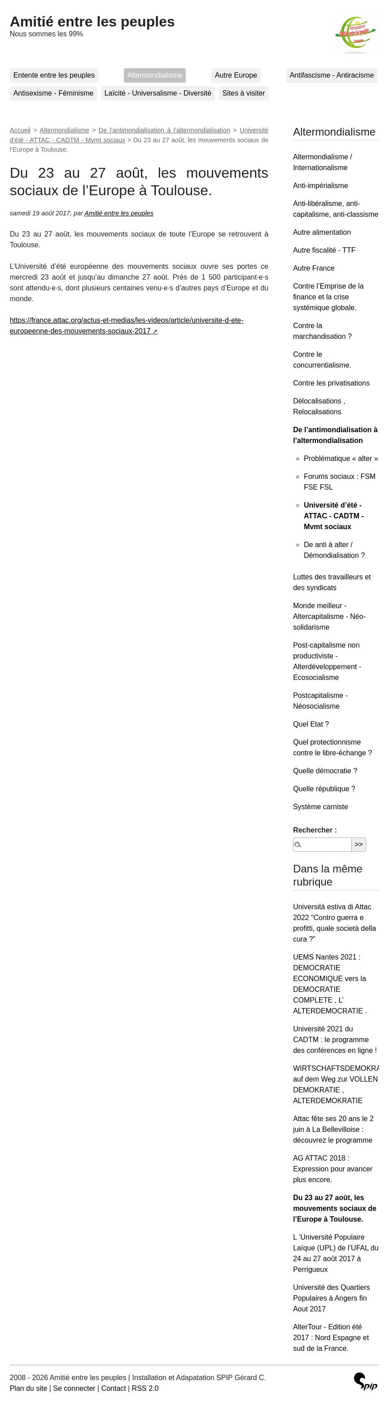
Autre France (313, 268)
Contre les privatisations (331, 383)
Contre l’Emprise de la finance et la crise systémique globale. (328, 296)
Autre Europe (236, 75)
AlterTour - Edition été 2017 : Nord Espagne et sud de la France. (331, 1337)
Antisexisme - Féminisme (53, 93)
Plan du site (29, 1388)
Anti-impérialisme (320, 185)
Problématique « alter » (341, 458)
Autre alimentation (322, 232)
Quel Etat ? (311, 724)
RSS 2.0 (145, 1388)
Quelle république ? (324, 789)
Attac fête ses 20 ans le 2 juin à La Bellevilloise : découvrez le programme (333, 1129)
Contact (113, 1388)
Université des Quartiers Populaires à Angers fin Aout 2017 (331, 1298)
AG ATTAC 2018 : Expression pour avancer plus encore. (332, 1168)
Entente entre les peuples (54, 75)
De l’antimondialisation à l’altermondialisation (164, 130)
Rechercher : (315, 830)
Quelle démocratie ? (325, 771)
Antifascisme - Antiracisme (332, 75)
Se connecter (74, 1388)
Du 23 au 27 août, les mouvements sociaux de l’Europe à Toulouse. (334, 1208)
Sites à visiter (244, 93)
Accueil (20, 130)
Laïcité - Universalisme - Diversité (158, 93)
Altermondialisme (155, 75)
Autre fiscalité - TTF (324, 250)
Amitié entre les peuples (92, 21)
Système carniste (320, 807)
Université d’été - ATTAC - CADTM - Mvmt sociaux (334, 515)
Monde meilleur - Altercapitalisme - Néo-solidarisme (329, 616)
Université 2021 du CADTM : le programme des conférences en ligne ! (335, 1039)
